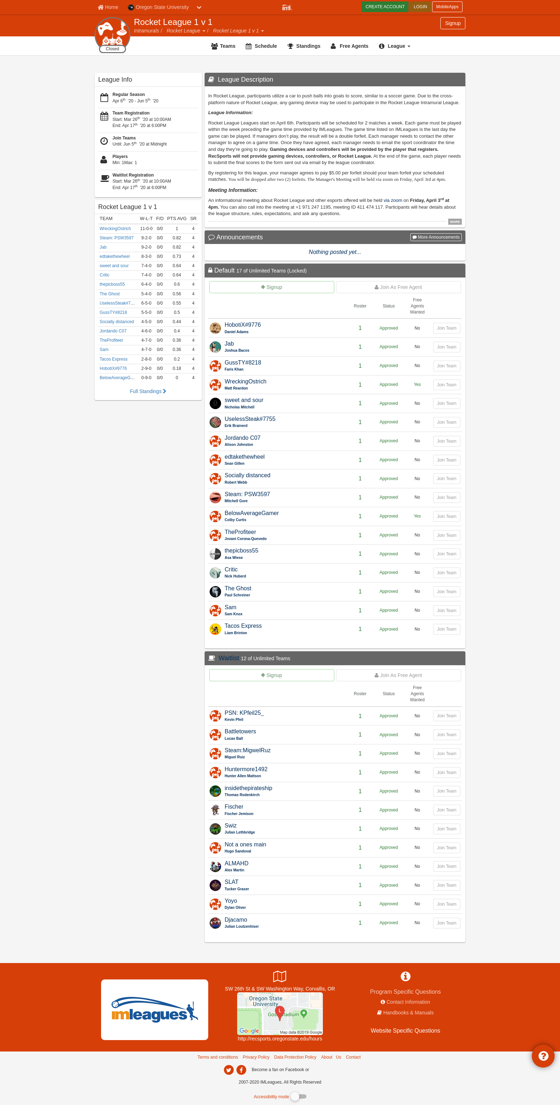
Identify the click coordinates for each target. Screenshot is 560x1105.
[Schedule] (262, 46)
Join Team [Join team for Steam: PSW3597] (446, 497)
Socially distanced (247, 475)
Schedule (266, 46)
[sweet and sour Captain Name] (285, 407)
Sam (230, 607)
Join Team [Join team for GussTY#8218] (446, 365)
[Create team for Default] (271, 287)
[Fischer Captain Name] (285, 814)
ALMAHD (237, 863)
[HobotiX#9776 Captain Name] (285, 332)
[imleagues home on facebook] (241, 1070)
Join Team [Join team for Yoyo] (446, 904)
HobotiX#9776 (243, 325)
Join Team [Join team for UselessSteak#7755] (446, 422)
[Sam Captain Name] (285, 614)
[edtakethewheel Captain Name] (285, 464)
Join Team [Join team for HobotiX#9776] (446, 328)
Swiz (231, 826)
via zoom (393, 200)
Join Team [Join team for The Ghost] (446, 591)
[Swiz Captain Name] (285, 832)
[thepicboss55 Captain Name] (285, 558)
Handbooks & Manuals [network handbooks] (408, 1012)
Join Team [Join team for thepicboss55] (446, 553)
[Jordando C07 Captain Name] (285, 445)
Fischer (234, 807)
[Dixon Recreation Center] (280, 1013)
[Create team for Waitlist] (271, 675)
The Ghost (238, 588)
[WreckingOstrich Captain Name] (285, 388)
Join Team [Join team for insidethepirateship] (446, 791)
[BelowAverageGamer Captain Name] (285, 520)
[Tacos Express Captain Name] (285, 633)
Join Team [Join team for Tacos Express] (446, 629)
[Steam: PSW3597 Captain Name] (285, 501)
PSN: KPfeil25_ (244, 713)
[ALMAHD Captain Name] (285, 870)
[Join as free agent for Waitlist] (398, 675)
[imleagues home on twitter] (228, 1070)
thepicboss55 (241, 551)
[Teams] (224, 46)
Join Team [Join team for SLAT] (446, 885)
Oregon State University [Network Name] (158, 7)
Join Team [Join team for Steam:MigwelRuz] (446, 753)
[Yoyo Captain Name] (285, 908)
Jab (229, 344)
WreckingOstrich (245, 381)
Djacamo (236, 920)
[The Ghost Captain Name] (285, 595)
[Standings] (305, 46)
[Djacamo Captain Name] (285, 927)
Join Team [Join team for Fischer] (446, 810)
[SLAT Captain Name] (285, 889)
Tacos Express (243, 626)
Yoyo (231, 901)
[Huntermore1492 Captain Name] (285, 776)
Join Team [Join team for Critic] (446, 572)
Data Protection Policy (295, 1057)
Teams (227, 46)
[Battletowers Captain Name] (285, 739)
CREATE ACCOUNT (385, 6)
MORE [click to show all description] (455, 222)
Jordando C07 (243, 438)
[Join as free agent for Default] (398, 287)
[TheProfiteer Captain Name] (285, 539)
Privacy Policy (256, 1057)
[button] (203, 31)
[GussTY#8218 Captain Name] (285, 369)
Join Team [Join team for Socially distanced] (446, 478)
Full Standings (148, 391)
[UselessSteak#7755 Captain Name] (285, 426)
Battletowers (240, 731)
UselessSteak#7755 (250, 419)
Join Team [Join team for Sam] (446, 610)
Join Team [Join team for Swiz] (446, 828)
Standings (308, 46)
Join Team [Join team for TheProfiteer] (446, 535)
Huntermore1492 (246, 769)
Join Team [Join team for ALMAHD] (446, 866)
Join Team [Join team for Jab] (446, 347)
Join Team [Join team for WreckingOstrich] (446, 384)
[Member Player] (287, 6)
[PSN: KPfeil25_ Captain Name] (285, 720)
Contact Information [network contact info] (408, 1002)
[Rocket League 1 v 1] (148, 207)
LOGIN (420, 6)
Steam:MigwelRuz (248, 750)
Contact (353, 1057)
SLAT (232, 882)
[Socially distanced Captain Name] (285, 482)
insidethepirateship (248, 788)
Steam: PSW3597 (247, 494)
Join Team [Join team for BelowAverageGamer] (446, 516)
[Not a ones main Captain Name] (285, 851)
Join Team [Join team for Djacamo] (446, 923)
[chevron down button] (198, 7)
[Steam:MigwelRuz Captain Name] (285, 757)
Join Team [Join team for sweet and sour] (446, 403)
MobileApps (447, 6)
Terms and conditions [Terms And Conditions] (218, 1057)
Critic (231, 569)
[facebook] (324, 1069)
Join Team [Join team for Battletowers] (446, 734)
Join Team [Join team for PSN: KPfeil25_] (446, 715)
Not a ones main (245, 844)
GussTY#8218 (243, 363)
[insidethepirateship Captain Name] (285, 795)
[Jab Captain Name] (285, 350)
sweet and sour (244, 400)
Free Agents (354, 46)
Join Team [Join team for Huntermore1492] (446, 772)
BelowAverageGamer (252, 513)
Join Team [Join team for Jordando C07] (446, 441)
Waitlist (229, 658)
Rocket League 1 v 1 (173, 22)
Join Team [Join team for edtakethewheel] (446, 460)
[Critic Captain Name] (285, 576)
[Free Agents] (350, 46)
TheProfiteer (240, 532)
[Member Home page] (108, 7)
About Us (331, 1057)
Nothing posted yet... (335, 252)
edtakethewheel (245, 457)
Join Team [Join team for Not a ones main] (446, 847)
